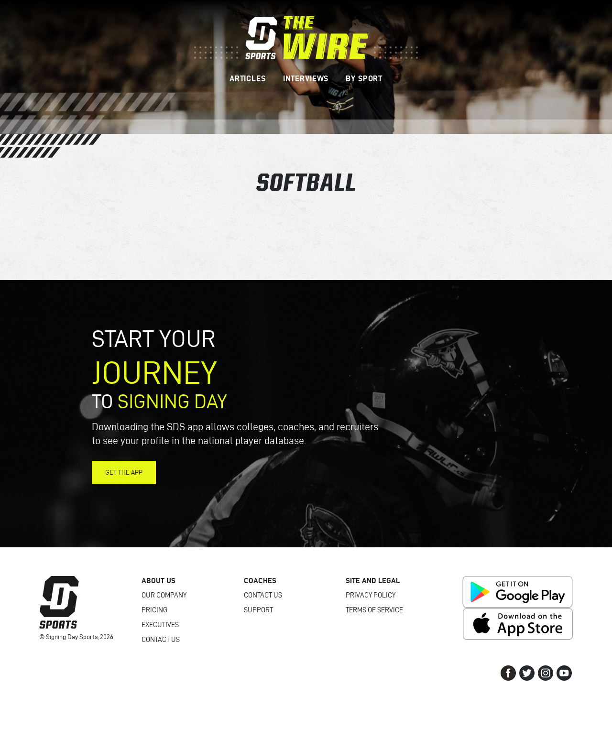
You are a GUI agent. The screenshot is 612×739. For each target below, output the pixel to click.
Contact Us (161, 639)
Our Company (164, 595)
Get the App (123, 472)
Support (258, 610)
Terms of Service (374, 610)
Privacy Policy (370, 595)
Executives (160, 625)
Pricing (154, 610)
